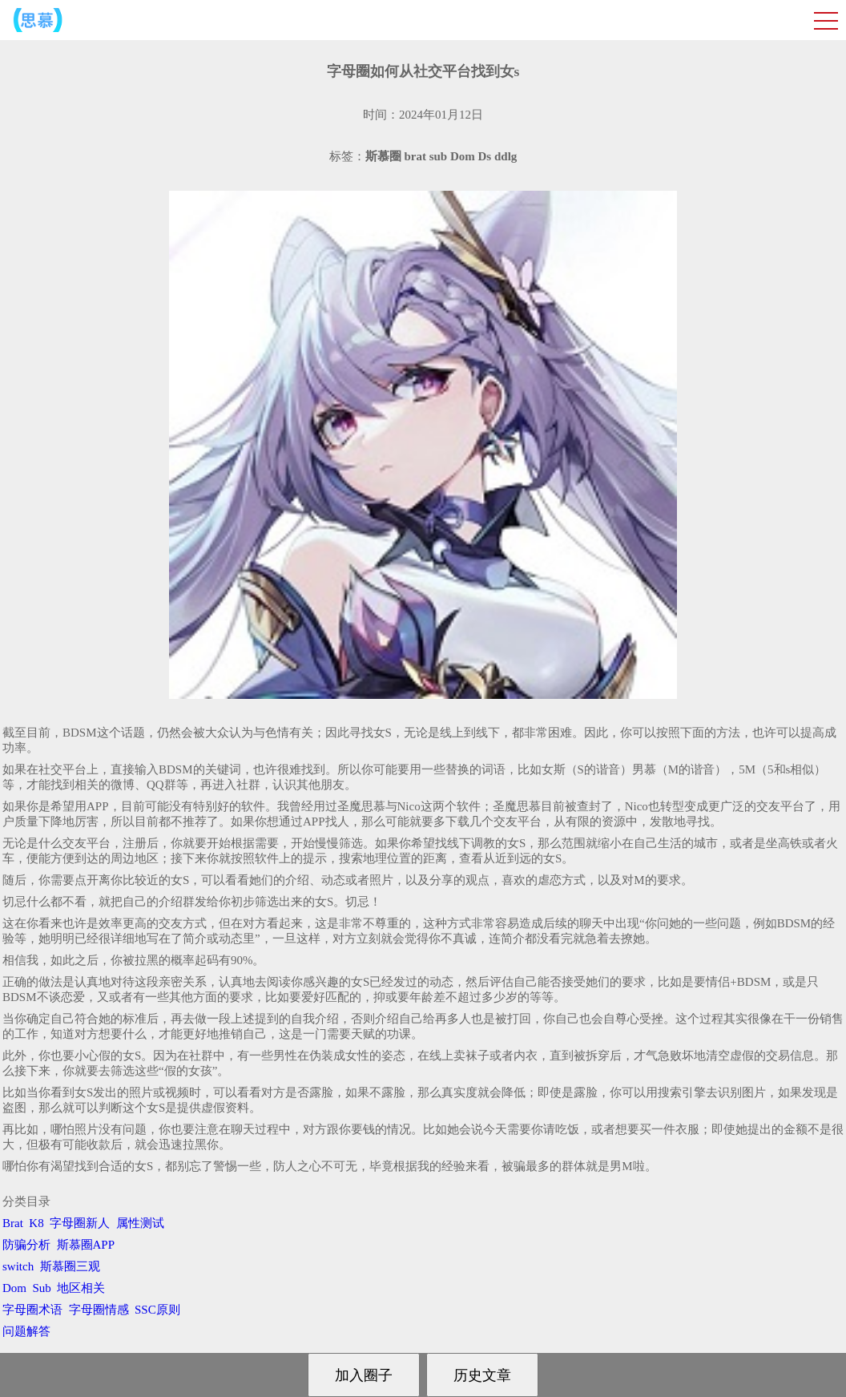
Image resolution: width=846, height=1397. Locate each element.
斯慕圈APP (86, 1244)
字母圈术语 (32, 1309)
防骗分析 (26, 1244)
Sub (42, 1288)
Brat (12, 1223)
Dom (14, 1288)
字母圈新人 (80, 1223)
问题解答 (26, 1331)
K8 (36, 1223)
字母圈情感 (99, 1309)
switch (18, 1266)
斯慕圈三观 (70, 1266)
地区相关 (81, 1288)
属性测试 (140, 1223)
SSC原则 (157, 1309)
